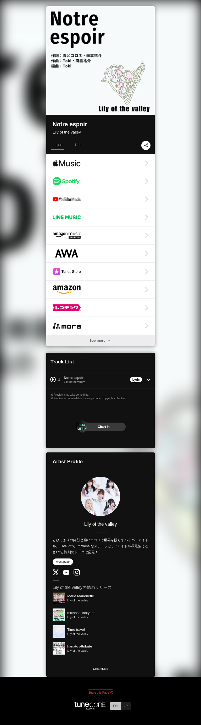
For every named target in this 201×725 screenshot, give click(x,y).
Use (78, 145)
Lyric (136, 379)
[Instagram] (77, 574)
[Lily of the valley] (100, 496)
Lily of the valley (67, 132)
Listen (57, 145)
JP (126, 706)
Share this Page (100, 692)
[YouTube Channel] (66, 573)
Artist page (63, 561)
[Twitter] (56, 574)
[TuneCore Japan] (90, 708)
